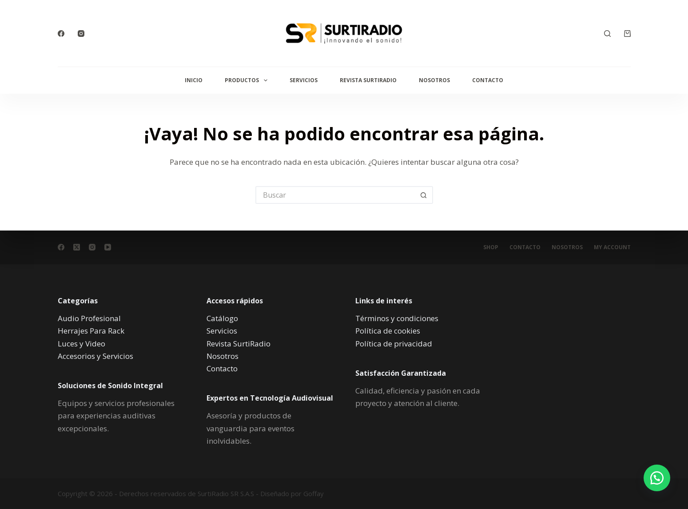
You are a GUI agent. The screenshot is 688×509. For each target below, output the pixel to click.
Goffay (313, 493)
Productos (247, 80)
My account (612, 247)
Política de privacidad (393, 343)
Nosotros (434, 80)
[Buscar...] (335, 195)
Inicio (194, 80)
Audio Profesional (89, 318)
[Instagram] (81, 33)
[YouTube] (107, 247)
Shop (490, 247)
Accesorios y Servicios (95, 355)
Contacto (487, 80)
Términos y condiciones (396, 318)
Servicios (304, 80)
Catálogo (222, 318)
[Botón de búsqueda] (424, 195)
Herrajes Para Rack (91, 331)
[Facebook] (61, 33)
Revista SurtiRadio (368, 80)
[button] (657, 478)
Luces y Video (81, 343)
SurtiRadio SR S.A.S (226, 493)
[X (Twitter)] (76, 247)
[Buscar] (607, 33)
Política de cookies (387, 331)
